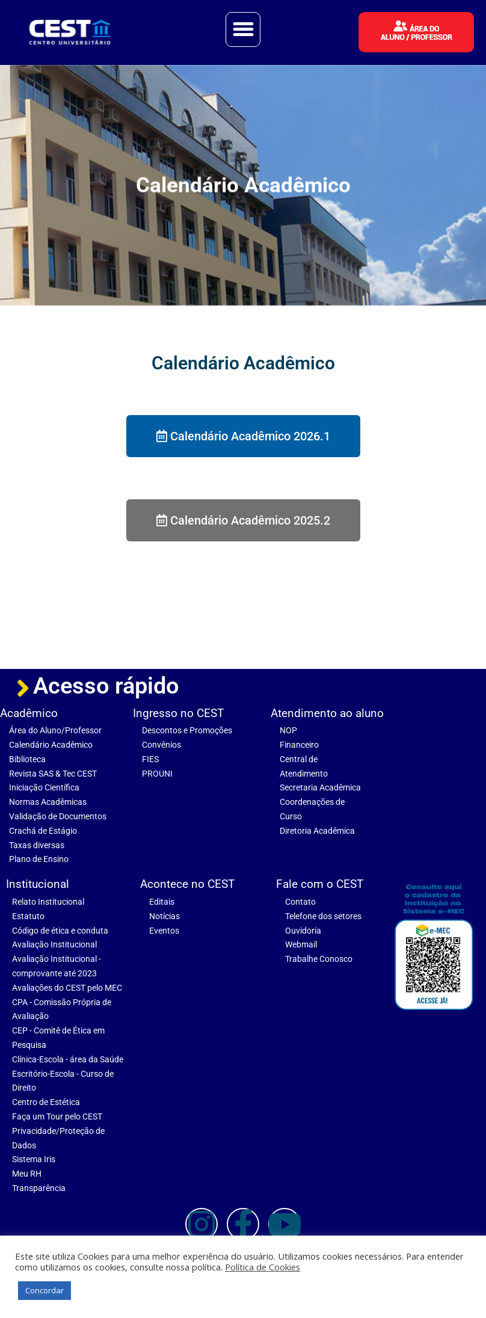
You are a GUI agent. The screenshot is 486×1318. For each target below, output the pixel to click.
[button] (243, 29)
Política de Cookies (262, 1267)
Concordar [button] (44, 1290)
